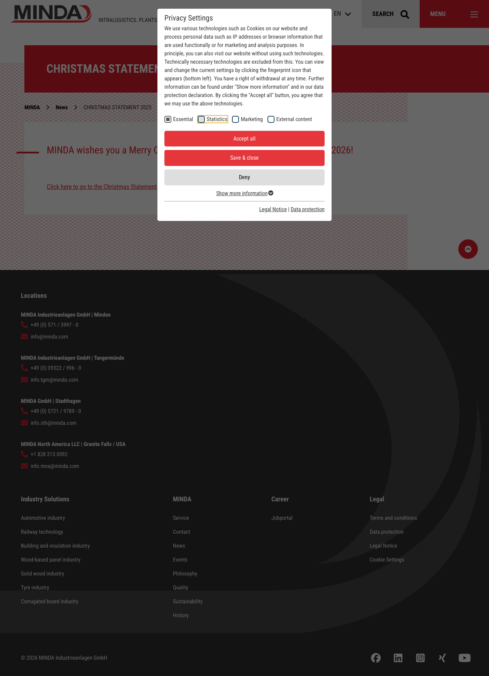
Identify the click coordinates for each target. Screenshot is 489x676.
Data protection (308, 209)
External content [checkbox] (294, 119)
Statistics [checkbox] (217, 119)
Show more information (244, 193)
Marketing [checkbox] (252, 119)
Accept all (244, 138)
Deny (244, 177)
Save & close (244, 157)
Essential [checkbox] (183, 119)
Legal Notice (273, 209)
